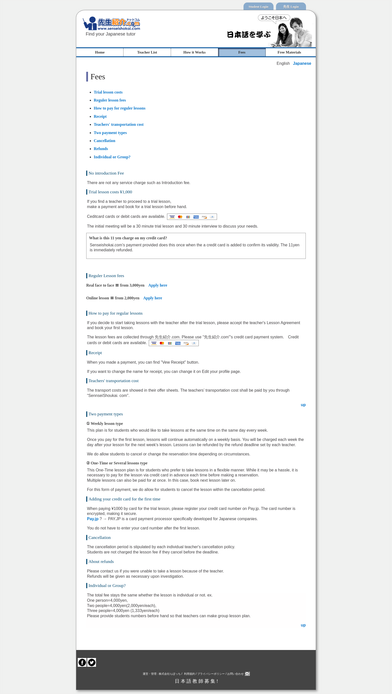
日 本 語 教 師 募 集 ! (196, 681)
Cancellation (104, 141)
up (303, 405)
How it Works (195, 52)
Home (99, 52)
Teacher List (147, 52)
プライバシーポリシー (210, 673)
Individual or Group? (112, 157)
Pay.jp (93, 519)
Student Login (258, 7)
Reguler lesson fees (110, 100)
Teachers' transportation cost (119, 124)
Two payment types (110, 133)
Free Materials (289, 52)
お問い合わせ (238, 673)
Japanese (302, 63)
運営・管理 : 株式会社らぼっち (162, 673)
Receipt (100, 116)
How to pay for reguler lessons (120, 108)
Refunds (101, 149)
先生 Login (291, 7)
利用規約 (189, 673)
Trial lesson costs (108, 92)
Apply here (157, 285)
